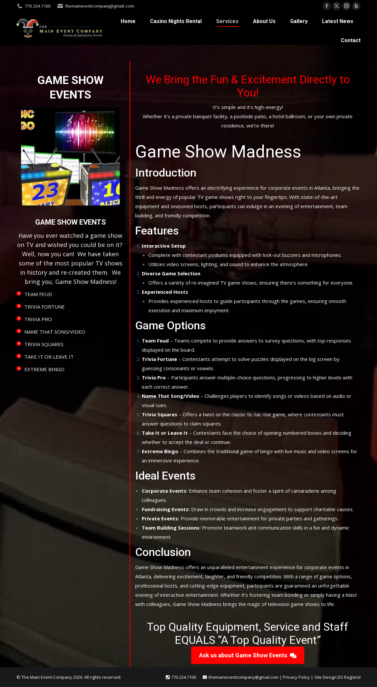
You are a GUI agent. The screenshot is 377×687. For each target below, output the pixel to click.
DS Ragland (349, 677)
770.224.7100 (33, 6)
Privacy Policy (296, 677)
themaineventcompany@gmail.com (95, 6)
